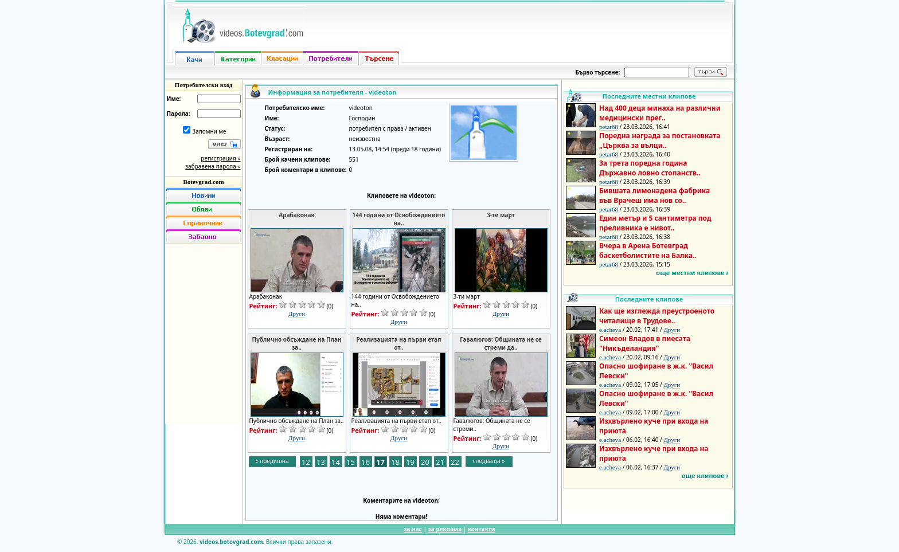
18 (395, 462)
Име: (174, 99)
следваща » (489, 461)
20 (425, 462)
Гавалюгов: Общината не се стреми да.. (500, 343)
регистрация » (220, 158)
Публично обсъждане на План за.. (297, 343)
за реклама (445, 529)
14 (335, 462)
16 (365, 462)
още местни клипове (690, 272)
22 (455, 462)
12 (306, 462)
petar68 (608, 126)
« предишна (271, 461)
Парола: (178, 113)
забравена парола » (212, 166)
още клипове (703, 475)
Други (296, 313)
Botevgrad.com (203, 181)
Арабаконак (296, 215)
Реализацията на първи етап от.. (398, 343)
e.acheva (610, 329)
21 (440, 462)
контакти (481, 529)
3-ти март (501, 215)
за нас (412, 529)
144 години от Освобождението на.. (399, 219)
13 (320, 462)
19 (410, 462)
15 (350, 462)
